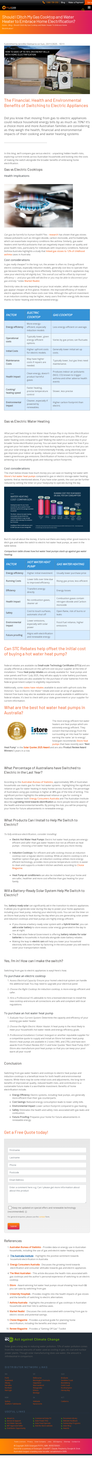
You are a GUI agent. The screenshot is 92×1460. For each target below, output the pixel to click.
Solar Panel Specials (42, 1428)
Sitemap (67, 1446)
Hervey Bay (65, 1395)
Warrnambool (38, 1390)
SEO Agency (57, 1446)
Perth (7, 1382)
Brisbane (64, 1382)
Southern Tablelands (13, 1408)
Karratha (8, 1390)
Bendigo (36, 1397)
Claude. (55, 1453)
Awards (66, 1433)
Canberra (64, 1406)
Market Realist (31, 285)
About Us (10, 1423)
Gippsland (37, 1387)
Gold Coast (65, 1390)
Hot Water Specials (14, 1428)
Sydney (7, 1406)
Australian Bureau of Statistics (37, 786)
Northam (8, 1392)
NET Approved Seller (15, 1430)
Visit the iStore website (44, 1430)
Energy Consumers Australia (44, 803)
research (54, 239)
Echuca (35, 1395)
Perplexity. (62, 1453)
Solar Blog (67, 1430)
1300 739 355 (51, 2)
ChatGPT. (47, 1453)
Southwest (9, 1385)
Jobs (49, 1446)
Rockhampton (66, 1392)
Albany (7, 1387)
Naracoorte (37, 1408)
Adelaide (36, 1406)
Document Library (70, 1423)
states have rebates (33, 692)
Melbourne (37, 1382)
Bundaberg (65, 1387)
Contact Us (76, 1446)
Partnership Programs (71, 1428)
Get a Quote (88, 4)
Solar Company (40, 1446)
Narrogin (8, 1395)
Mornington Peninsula (41, 1385)
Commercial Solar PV (43, 1423)
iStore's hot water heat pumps (19, 480)
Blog (10, 30)
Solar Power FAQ (41, 1425)
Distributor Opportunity (16, 1433)
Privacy (30, 1446)
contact (42, 1221)
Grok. (78, 1453)
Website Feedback (70, 1425)
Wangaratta (37, 1392)
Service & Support (14, 1425)
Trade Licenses (20, 1446)
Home (4, 30)
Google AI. (71, 1453)
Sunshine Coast (67, 1385)
